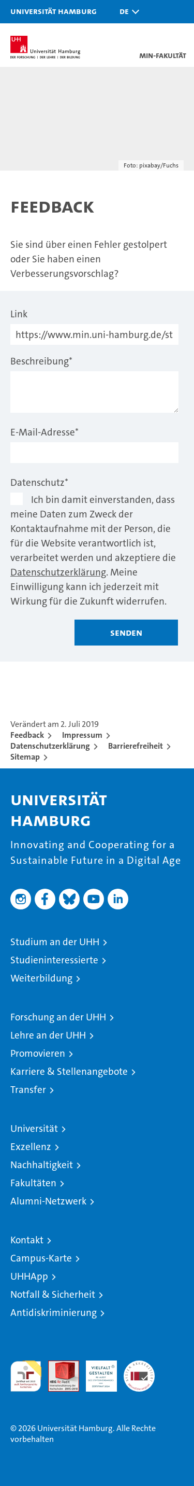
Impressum (82, 735)
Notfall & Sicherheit (52, 1294)
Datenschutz (39, 482)
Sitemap (25, 756)
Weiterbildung (41, 978)
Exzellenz (30, 1146)
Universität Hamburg (53, 11)
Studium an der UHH (54, 941)
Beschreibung (41, 361)
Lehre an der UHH (48, 1035)
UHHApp (29, 1276)
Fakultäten (33, 1182)
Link (18, 313)
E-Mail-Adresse (44, 432)
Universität (34, 1128)
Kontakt (26, 1239)
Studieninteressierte (54, 960)
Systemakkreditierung (139, 1366)
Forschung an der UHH (58, 1017)
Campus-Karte (41, 1258)
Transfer (28, 1089)
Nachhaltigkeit (41, 1164)
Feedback (27, 735)
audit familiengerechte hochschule (25, 1376)
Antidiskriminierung (53, 1312)
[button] (127, 11)
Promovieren (37, 1053)
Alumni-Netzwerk (48, 1201)
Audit (58, 1366)
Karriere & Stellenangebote (69, 1071)
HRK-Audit (96, 1371)
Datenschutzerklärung (58, 572)
